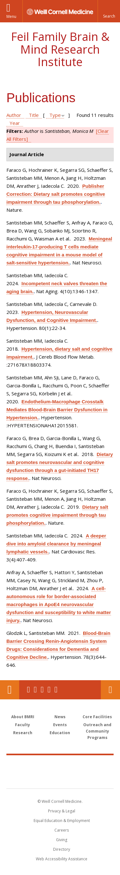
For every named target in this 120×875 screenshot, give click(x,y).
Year (15, 123)
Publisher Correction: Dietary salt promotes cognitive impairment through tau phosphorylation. (55, 194)
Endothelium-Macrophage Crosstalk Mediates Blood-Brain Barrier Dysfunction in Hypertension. (57, 409)
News (60, 716)
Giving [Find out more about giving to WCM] (61, 839)
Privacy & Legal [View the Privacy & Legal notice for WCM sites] (61, 811)
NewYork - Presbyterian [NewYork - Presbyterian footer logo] (60, 778)
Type (55, 115)
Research (22, 732)
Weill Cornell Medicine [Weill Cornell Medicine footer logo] (60, 765)
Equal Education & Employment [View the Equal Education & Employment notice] (62, 820)
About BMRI (22, 716)
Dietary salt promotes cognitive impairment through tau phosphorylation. (57, 515)
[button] (109, 11)
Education (60, 732)
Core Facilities (97, 716)
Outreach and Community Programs (97, 731)
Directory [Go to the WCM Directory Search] (61, 849)
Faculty (22, 724)
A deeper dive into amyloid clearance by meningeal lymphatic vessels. (56, 543)
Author (13, 115)
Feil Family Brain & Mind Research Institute (60, 49)
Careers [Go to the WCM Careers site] (61, 830)
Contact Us (110, 689)
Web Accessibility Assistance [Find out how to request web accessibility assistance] (61, 859)
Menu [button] (11, 16)
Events (60, 724)
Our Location (9, 689)
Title (34, 115)
